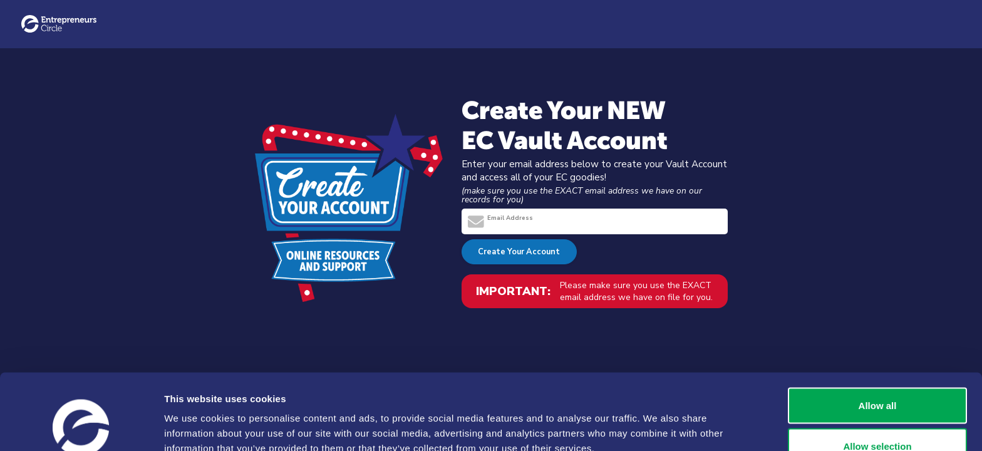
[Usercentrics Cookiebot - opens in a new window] (81, 426)
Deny (877, 417)
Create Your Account (519, 251)
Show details (657, 418)
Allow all (878, 335)
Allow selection (877, 376)
